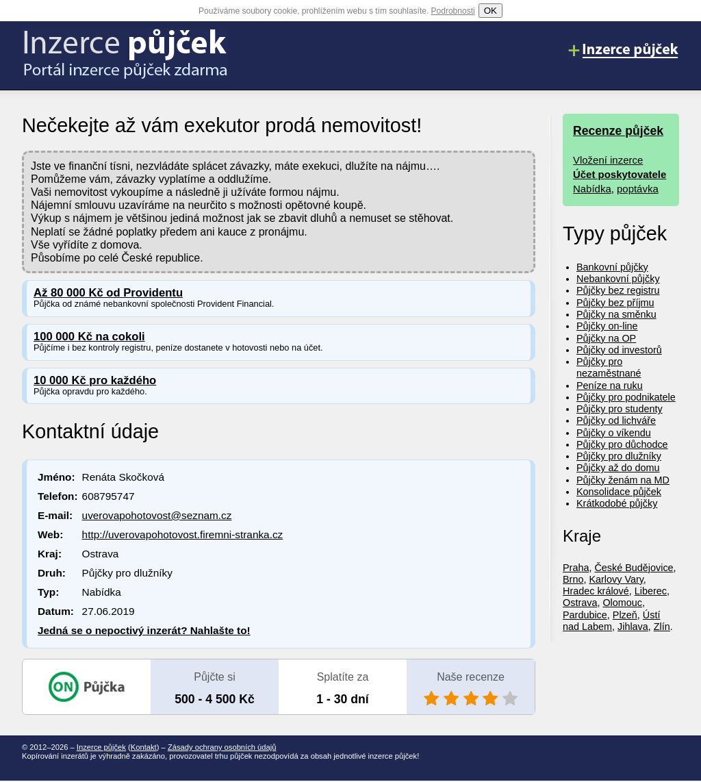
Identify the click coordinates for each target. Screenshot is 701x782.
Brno (573, 579)
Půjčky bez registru (618, 290)
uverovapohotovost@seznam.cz (157, 515)
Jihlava (632, 626)
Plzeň (625, 614)
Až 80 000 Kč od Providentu (108, 292)
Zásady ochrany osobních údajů (222, 747)
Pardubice (585, 614)
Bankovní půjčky (612, 267)
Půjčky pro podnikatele (626, 397)
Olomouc (622, 602)
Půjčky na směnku (616, 314)
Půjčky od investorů (619, 349)
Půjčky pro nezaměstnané (608, 367)
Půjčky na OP (606, 338)
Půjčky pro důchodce (622, 444)
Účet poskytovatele (619, 174)
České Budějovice (633, 567)
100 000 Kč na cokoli (89, 336)
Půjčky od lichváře (616, 420)
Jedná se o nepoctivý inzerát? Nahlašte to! (144, 630)
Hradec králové (596, 590)
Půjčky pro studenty (619, 408)
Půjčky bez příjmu (615, 302)
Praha (576, 567)
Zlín (662, 626)
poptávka (638, 188)
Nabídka (592, 188)
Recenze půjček (618, 131)
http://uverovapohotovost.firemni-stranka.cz (182, 534)
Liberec (651, 590)
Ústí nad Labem (611, 620)
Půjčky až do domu (618, 467)
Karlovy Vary (616, 579)
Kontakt (144, 747)
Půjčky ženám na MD (623, 480)
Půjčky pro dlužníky (618, 456)
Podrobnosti (453, 11)
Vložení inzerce (608, 160)
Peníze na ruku (609, 385)
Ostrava (580, 602)
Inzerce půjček (101, 747)
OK (490, 10)
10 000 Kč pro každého (95, 380)
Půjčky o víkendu (613, 432)
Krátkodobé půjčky (616, 503)
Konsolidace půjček (618, 491)
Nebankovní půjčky (618, 278)
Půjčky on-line (607, 325)
